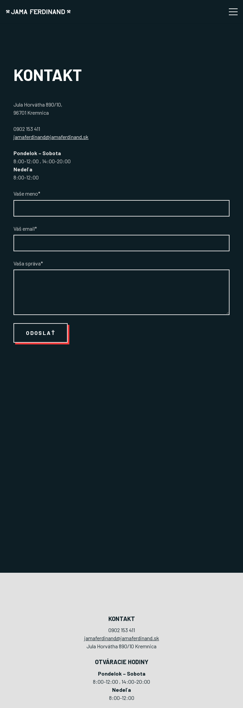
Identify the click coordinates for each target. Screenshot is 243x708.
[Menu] (233, 11)
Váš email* (121, 238)
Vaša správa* (121, 287)
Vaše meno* (121, 203)
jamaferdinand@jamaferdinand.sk (51, 137)
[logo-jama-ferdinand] (38, 12)
